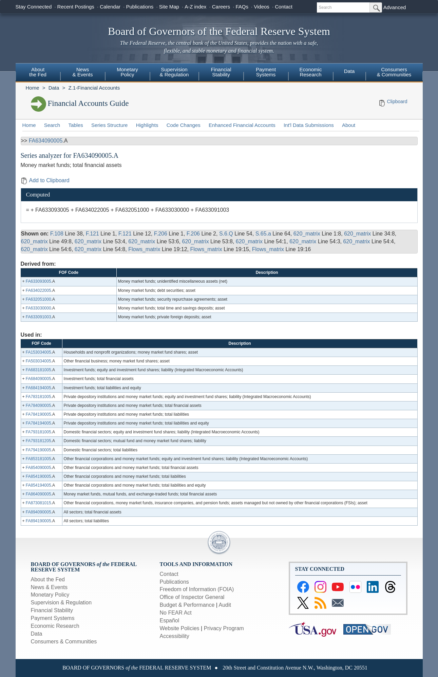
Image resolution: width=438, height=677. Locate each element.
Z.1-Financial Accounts (94, 88)
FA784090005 (38, 405)
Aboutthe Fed (37, 72)
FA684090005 (38, 378)
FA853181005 (38, 458)
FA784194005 (38, 423)
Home (32, 88)
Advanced (394, 7)
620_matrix (306, 234)
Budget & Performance (187, 605)
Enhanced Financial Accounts (242, 125)
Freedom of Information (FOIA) (197, 589)
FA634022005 (38, 290)
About (348, 125)
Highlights (147, 125)
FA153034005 (38, 352)
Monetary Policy (50, 595)
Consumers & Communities (394, 72)
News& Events (82, 72)
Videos (261, 7)
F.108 (56, 234)
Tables (75, 125)
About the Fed (48, 579)
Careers (221, 7)
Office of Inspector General (192, 597)
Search (52, 125)
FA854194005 (38, 485)
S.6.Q (226, 234)
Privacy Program (224, 628)
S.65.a (263, 234)
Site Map (169, 7)
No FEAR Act (176, 613)
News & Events (49, 587)
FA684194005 (38, 387)
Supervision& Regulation (174, 72)
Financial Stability (52, 610)
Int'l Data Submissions (309, 125)
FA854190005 (38, 476)
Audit (225, 605)
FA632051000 (38, 299)
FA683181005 (38, 370)
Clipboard (397, 101)
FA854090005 (38, 467)
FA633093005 (38, 281)
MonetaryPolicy (127, 72)
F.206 (160, 234)
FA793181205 (38, 440)
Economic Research (55, 626)
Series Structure (109, 125)
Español (169, 620)
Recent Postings (75, 7)
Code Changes (184, 125)
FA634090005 (46, 141)
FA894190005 (38, 521)
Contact (283, 7)
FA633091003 (38, 317)
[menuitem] (38, 72)
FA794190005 (38, 450)
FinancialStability (221, 72)
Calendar (110, 7)
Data (349, 71)
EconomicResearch (311, 72)
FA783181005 (38, 396)
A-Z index (195, 7)
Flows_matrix (144, 249)
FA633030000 (38, 308)
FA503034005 (38, 361)
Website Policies (179, 628)
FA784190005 (38, 414)
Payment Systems (53, 618)
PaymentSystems (266, 72)
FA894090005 (38, 512)
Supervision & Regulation (61, 602)
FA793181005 (38, 432)
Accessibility (174, 636)
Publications (139, 7)
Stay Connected (34, 7)
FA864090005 (38, 494)
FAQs (241, 7)
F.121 (92, 234)
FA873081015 (38, 503)
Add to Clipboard (45, 180)
